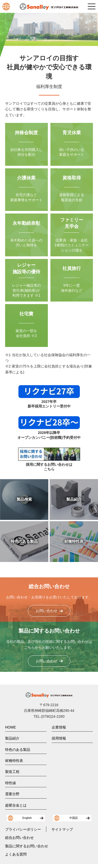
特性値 (10, 783)
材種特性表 (14, 761)
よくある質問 (16, 854)
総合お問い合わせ (19, 838)
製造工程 (12, 772)
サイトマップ (62, 829)
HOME (10, 727)
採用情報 (59, 738)
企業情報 (59, 727)
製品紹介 (12, 738)
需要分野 (12, 794)
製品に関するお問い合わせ (26, 846)
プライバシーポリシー (23, 829)
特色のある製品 (17, 749)
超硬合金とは (16, 805)
